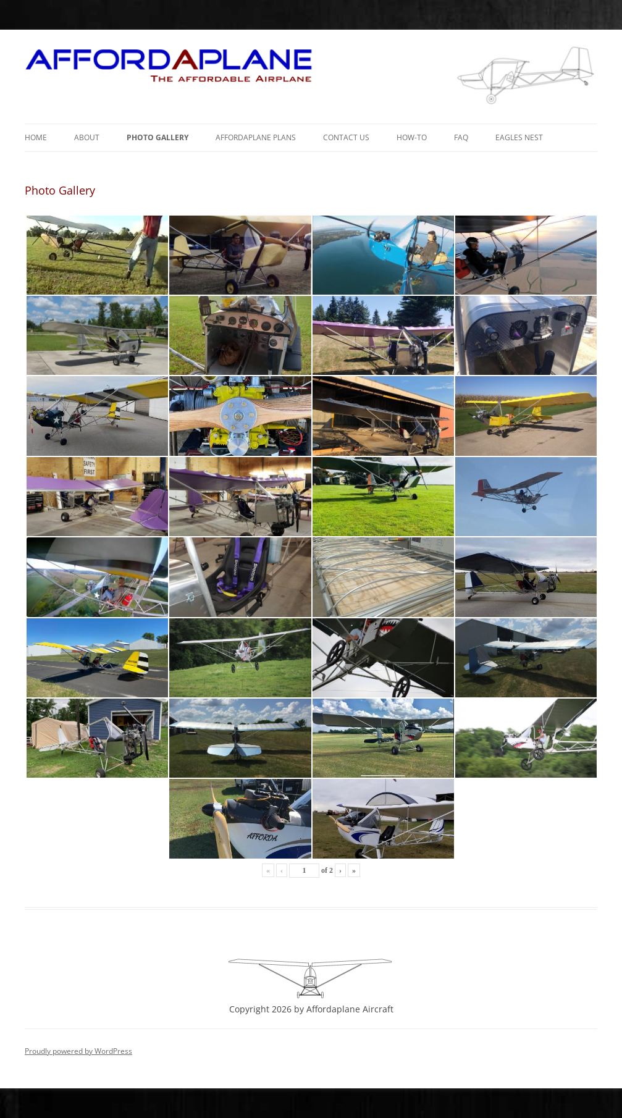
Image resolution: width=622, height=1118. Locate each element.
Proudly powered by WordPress (78, 1051)
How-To (412, 137)
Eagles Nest (519, 137)
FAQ (461, 137)
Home (36, 137)
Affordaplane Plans (256, 137)
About (86, 137)
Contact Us (346, 137)
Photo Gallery (157, 137)
